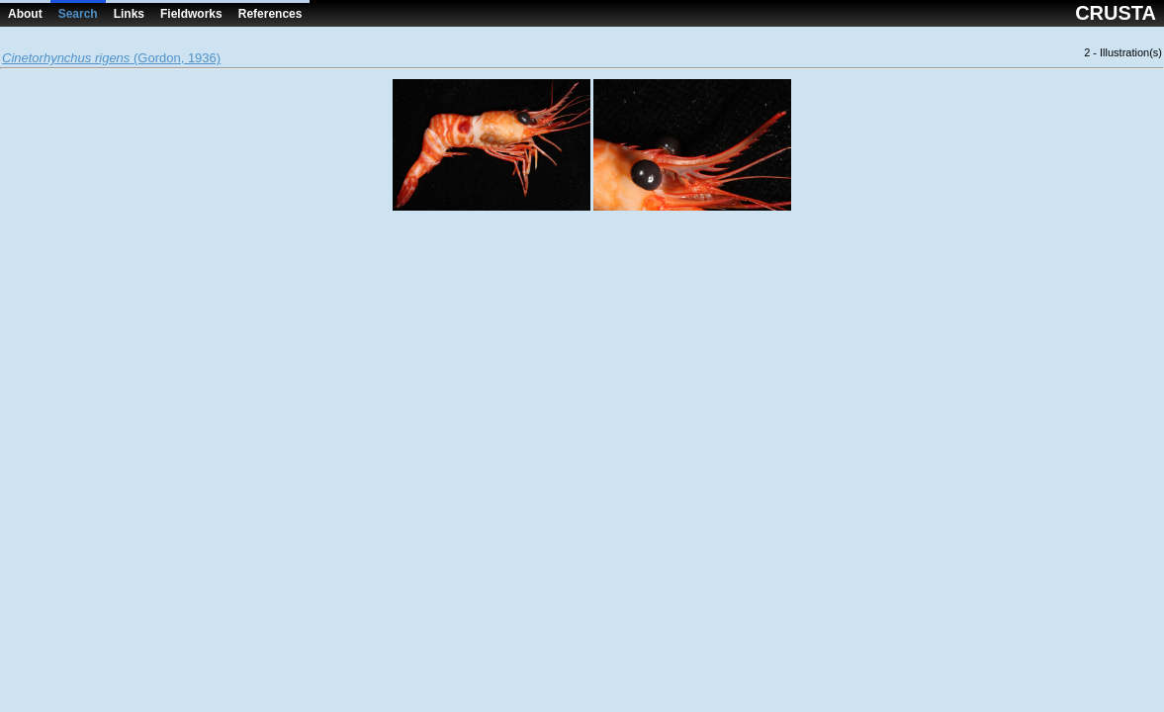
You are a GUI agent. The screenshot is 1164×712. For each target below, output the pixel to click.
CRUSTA (1115, 13)
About (25, 14)
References (270, 14)
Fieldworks (191, 14)
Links (129, 14)
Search (78, 14)
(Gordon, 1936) (111, 57)
